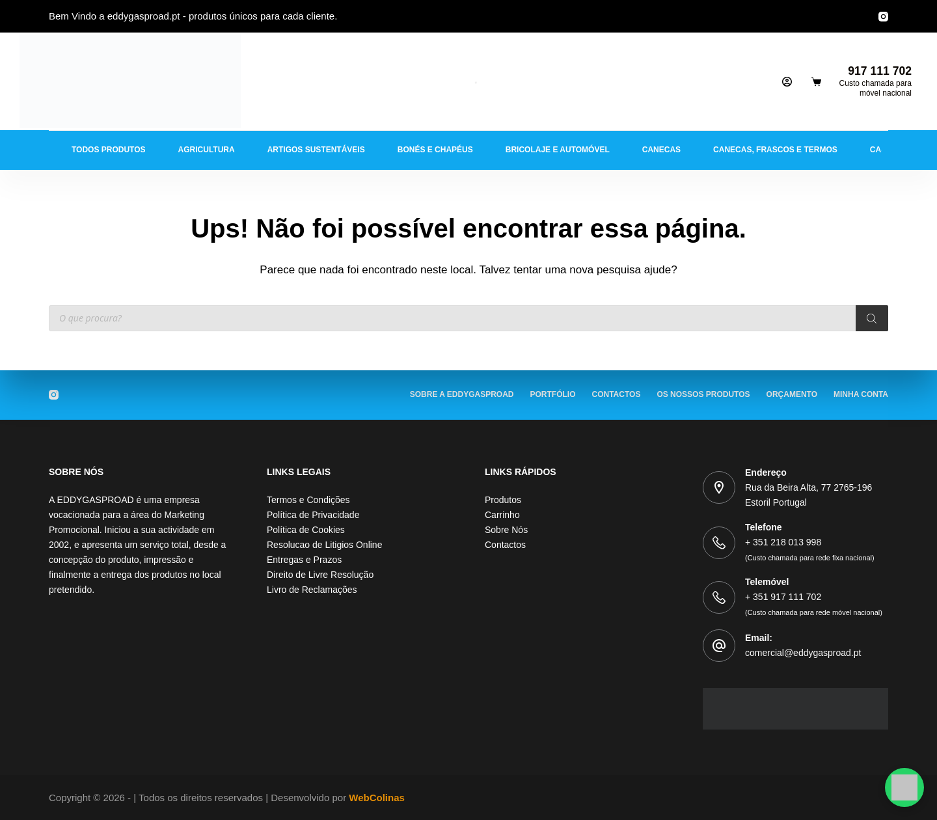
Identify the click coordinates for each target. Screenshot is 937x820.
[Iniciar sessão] (787, 82)
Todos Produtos (109, 149)
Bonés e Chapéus (435, 149)
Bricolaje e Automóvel (558, 149)
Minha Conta (861, 394)
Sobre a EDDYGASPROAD (462, 394)
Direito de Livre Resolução (320, 574)
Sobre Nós (506, 530)
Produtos (503, 500)
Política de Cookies (306, 530)
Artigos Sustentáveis (316, 149)
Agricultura (206, 149)
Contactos (616, 394)
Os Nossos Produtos (703, 394)
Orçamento (792, 394)
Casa (881, 149)
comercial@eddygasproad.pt (803, 653)
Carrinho (502, 515)
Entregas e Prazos (304, 559)
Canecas (661, 149)
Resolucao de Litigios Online (324, 545)
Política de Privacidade (313, 515)
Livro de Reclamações (312, 589)
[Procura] (872, 318)
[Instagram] (883, 16)
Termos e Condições (308, 500)
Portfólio (553, 394)
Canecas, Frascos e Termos (775, 149)
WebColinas (377, 797)
